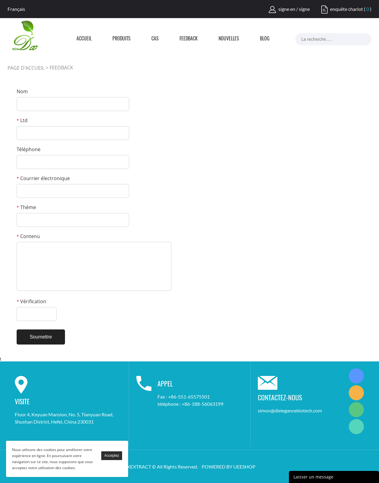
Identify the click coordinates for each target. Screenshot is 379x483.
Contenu (28, 236)
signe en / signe (294, 9)
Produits (121, 39)
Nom (22, 91)
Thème (26, 207)
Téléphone (28, 149)
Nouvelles (229, 39)
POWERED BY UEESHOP (228, 466)
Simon (356, 375)
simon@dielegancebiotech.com (290, 410)
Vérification (31, 301)
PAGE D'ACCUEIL (26, 68)
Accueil (84, 39)
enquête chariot (346, 9)
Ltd (22, 120)
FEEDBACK (189, 39)
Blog (265, 39)
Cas (155, 39)
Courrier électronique (43, 178)
